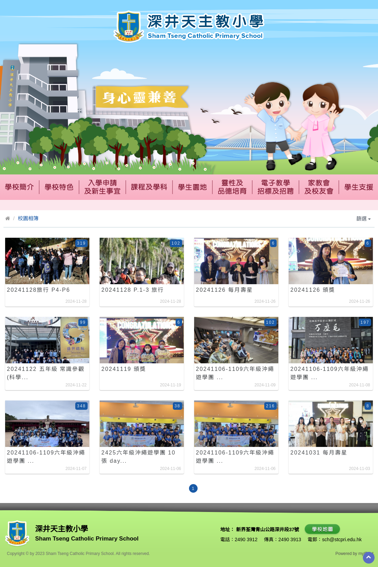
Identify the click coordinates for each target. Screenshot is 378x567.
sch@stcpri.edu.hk (342, 539)
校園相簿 (28, 218)
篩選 (363, 219)
